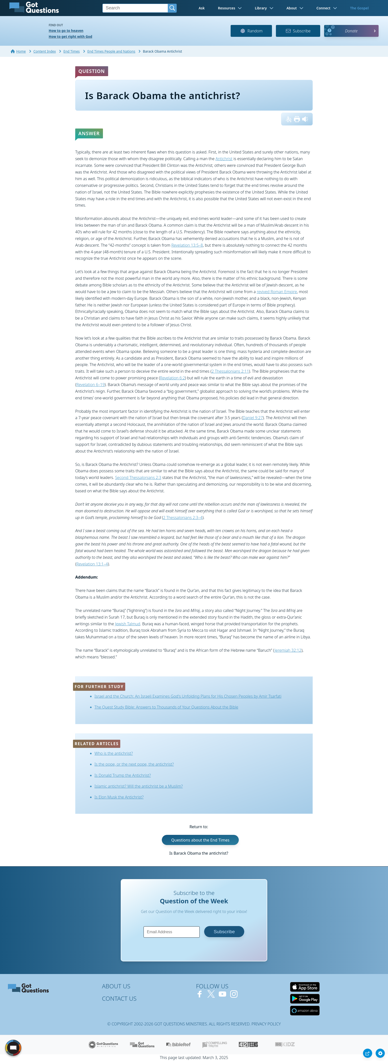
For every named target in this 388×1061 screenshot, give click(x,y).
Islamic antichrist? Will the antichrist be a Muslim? (139, 786)
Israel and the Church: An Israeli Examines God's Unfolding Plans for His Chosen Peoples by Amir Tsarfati (188, 696)
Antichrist (224, 158)
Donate (351, 31)
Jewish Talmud (127, 624)
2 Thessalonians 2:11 (230, 371)
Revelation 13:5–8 (187, 245)
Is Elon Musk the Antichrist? (119, 797)
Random (251, 31)
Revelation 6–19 (90, 384)
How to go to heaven (66, 30)
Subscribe (298, 31)
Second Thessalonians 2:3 (138, 477)
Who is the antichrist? (114, 753)
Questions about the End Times (200, 840)
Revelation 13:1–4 (92, 564)
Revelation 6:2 (172, 378)
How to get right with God (70, 36)
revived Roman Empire (277, 291)
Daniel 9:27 (253, 417)
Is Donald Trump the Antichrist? (123, 775)
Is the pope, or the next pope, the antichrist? (134, 764)
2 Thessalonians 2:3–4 (182, 517)
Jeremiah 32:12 (288, 650)
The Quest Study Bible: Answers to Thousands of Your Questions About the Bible (166, 707)
